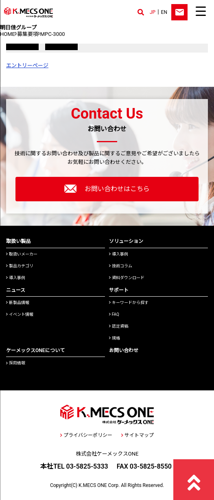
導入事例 (15, 277)
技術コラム (120, 266)
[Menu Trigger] (200, 11)
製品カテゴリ (19, 266)
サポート (119, 290)
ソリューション (126, 241)
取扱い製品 (18, 241)
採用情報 (15, 363)
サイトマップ (137, 435)
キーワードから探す (128, 302)
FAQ (114, 314)
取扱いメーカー (21, 254)
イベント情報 (19, 314)
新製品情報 (17, 302)
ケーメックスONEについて (35, 350)
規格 (114, 338)
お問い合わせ (123, 350)
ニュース (15, 290)
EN (164, 12)
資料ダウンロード (126, 277)
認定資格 (118, 326)
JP (152, 12)
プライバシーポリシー (86, 435)
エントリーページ (27, 65)
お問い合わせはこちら (107, 188)
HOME (7, 34)
